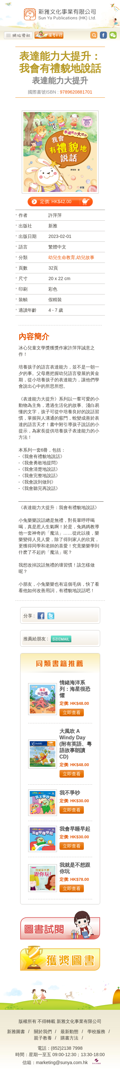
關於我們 (43, 1031)
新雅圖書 (16, 1031)
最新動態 (69, 1031)
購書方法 (69, 1037)
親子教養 (43, 1037)
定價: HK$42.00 (55, 201)
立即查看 (72, 712)
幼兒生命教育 (61, 257)
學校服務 (96, 1031)
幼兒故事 (85, 257)
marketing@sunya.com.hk (62, 1062)
